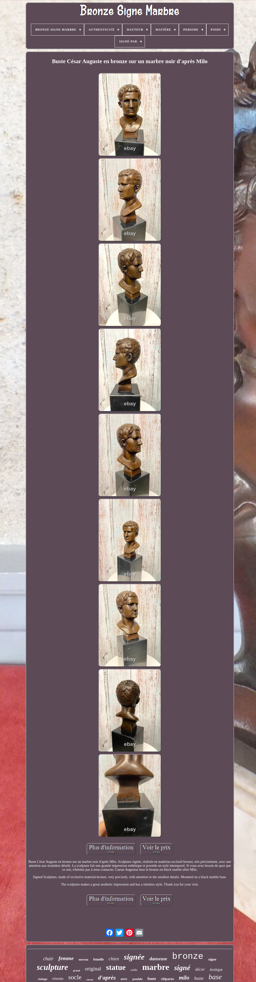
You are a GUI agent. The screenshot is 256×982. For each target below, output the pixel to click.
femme (66, 958)
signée (134, 956)
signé (182, 967)
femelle (98, 959)
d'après (107, 977)
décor (200, 969)
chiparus (167, 979)
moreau (83, 959)
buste (199, 978)
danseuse (158, 958)
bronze (187, 957)
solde (134, 970)
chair (48, 958)
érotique (216, 969)
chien (114, 958)
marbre (155, 967)
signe (212, 959)
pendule (138, 979)
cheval (89, 979)
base (215, 977)
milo (184, 978)
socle (74, 977)
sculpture (52, 967)
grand (76, 970)
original (93, 969)
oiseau (57, 978)
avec (124, 979)
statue (116, 967)
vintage (42, 979)
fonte (151, 979)
